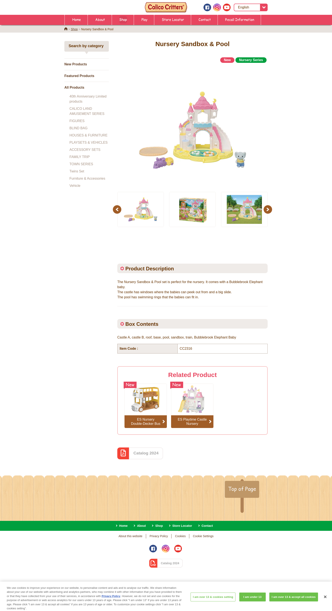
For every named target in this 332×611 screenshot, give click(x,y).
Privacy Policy (158, 536)
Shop (123, 19)
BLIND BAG (78, 128)
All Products (74, 87)
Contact (205, 19)
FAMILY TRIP (79, 157)
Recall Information (239, 19)
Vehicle (74, 185)
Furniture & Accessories (87, 178)
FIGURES (76, 121)
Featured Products (79, 76)
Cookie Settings (203, 536)
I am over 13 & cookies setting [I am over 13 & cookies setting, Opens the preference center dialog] (213, 599)
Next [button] (268, 209)
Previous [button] (117, 209)
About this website (130, 536)
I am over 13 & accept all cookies (293, 599)
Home (76, 19)
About (100, 19)
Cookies (180, 536)
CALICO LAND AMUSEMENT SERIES (86, 111)
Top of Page (242, 488)
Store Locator (173, 19)
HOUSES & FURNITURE (88, 135)
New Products (75, 64)
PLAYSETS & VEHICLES (88, 142)
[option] (192, 125)
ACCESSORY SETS (84, 149)
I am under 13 (252, 599)
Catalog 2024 (145, 453)
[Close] (325, 599)
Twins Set (76, 171)
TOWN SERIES (81, 164)
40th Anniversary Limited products (88, 99)
